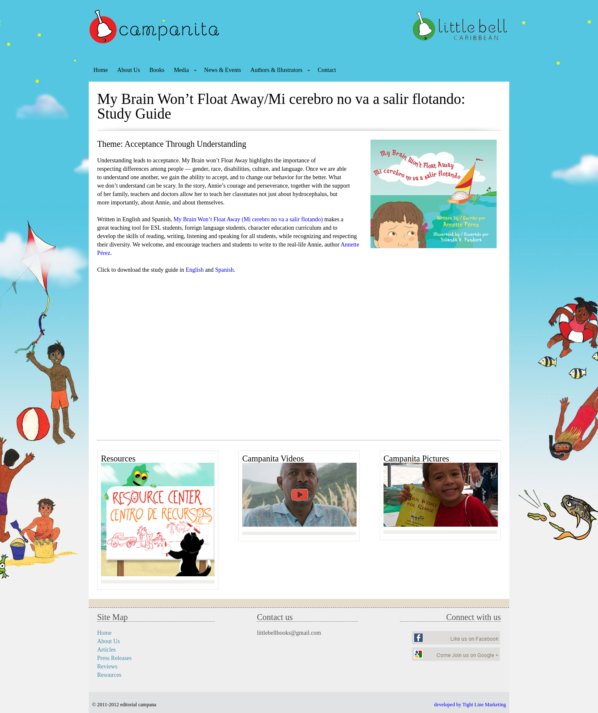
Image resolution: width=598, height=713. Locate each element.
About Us (128, 70)
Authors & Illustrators (277, 70)
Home (100, 70)
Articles (106, 650)
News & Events (222, 70)
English (194, 270)
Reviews (107, 666)
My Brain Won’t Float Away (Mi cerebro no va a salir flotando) (247, 219)
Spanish (224, 270)
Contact (327, 70)
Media (181, 70)
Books (156, 70)
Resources (109, 675)
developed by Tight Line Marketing (470, 705)
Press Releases (114, 658)
